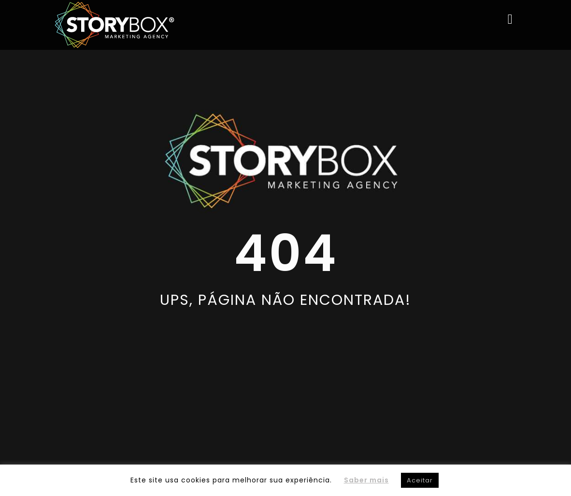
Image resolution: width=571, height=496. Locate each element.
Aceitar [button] (420, 480)
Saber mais (366, 480)
